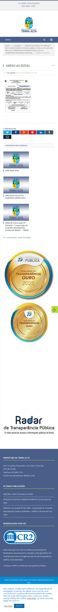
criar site (19, 566)
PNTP (14, 582)
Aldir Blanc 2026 (28, 6)
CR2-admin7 (11, 89)
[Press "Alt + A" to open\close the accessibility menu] (54, 309)
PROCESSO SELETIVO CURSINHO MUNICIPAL (15, 213)
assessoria (21, 569)
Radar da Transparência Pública (33, 582)
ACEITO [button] (19, 606)
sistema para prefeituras (36, 566)
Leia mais (31, 598)
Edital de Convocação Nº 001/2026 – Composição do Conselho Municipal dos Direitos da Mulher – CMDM (17, 243)
